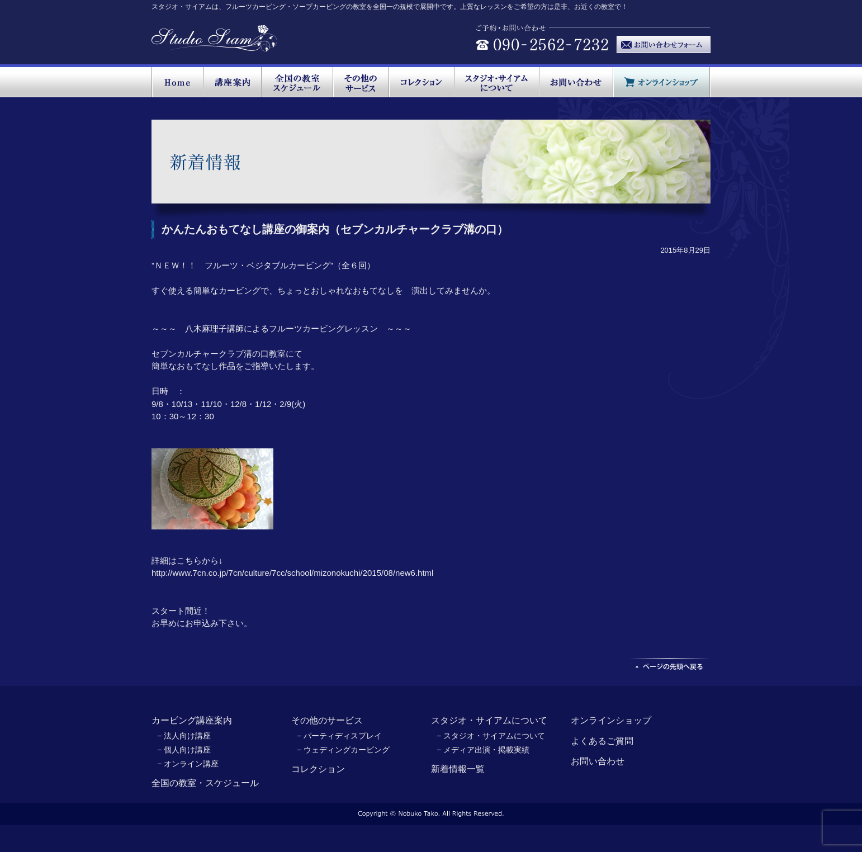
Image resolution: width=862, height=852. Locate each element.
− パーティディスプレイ (339, 735)
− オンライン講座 (188, 763)
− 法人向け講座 (184, 735)
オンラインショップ (611, 720)
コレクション (318, 769)
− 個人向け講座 (184, 749)
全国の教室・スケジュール (205, 783)
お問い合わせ (597, 761)
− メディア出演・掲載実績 (483, 749)
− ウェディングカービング (343, 749)
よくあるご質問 (602, 741)
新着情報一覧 (458, 769)
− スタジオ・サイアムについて (491, 735)
